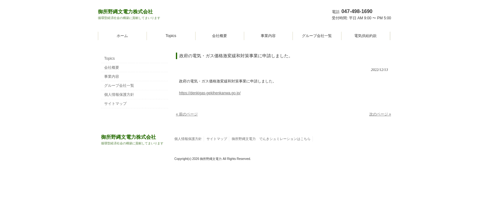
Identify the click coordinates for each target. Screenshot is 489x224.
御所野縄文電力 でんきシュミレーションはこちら (271, 139)
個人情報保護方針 (119, 94)
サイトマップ (115, 103)
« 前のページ (187, 114)
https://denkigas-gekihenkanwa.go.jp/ (209, 93)
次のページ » (380, 114)
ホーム (122, 36)
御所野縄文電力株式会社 (129, 14)
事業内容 (268, 36)
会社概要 (219, 36)
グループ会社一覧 (317, 36)
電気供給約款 (365, 36)
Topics (171, 36)
